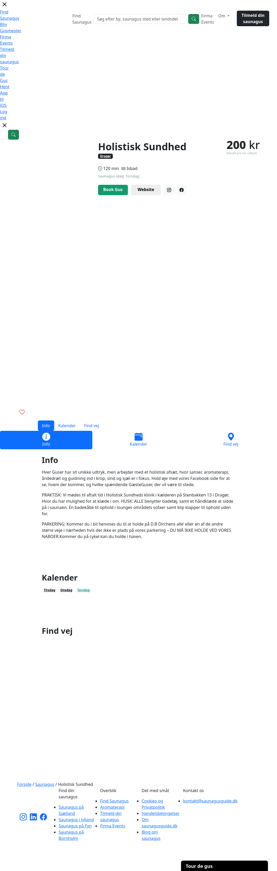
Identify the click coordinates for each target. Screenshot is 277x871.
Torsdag (83, 590)
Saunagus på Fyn (75, 826)
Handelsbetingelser (160, 813)
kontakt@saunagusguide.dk (210, 801)
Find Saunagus (82, 19)
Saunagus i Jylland (76, 819)
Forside (24, 784)
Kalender (67, 425)
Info (46, 425)
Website (145, 189)
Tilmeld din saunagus (252, 18)
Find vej (91, 425)
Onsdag (66, 590)
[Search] (193, 19)
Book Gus (113, 189)
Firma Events (207, 19)
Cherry (167, 864)
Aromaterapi (112, 807)
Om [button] (222, 16)
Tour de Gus (4, 74)
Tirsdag (49, 590)
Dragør (105, 156)
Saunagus (44, 784)
